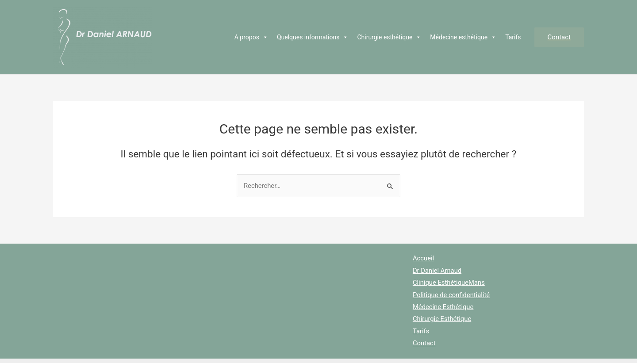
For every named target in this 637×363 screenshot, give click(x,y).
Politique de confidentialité (451, 295)
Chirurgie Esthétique (442, 320)
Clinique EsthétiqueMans (448, 283)
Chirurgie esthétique (389, 37)
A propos (251, 37)
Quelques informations (313, 37)
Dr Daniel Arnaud (437, 271)
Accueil (423, 258)
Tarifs (513, 37)
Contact (423, 344)
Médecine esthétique (463, 37)
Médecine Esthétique (443, 308)
